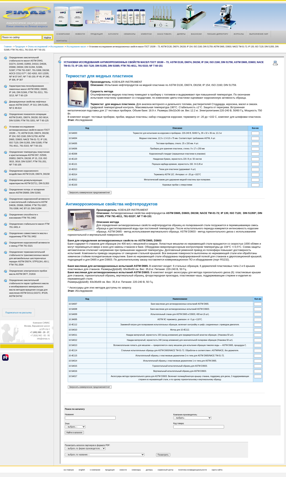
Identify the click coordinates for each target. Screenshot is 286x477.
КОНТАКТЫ (61, 41)
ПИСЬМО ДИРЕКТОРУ (217, 34)
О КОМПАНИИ (63, 34)
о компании (95, 470)
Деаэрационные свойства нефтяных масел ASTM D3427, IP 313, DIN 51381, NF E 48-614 (29, 104)
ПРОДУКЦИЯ (97, 34)
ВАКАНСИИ (196, 34)
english (82, 470)
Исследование (57, 47)
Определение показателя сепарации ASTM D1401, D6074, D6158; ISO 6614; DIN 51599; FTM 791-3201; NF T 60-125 (29, 117)
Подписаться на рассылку (18, 312)
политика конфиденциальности (192, 470)
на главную (69, 470)
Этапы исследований (37, 47)
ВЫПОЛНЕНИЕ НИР (258, 34)
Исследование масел (76, 47)
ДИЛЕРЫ (181, 34)
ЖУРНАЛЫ (239, 34)
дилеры (149, 470)
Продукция (20, 47)
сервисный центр (165, 470)
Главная (8, 47)
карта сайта (217, 470)
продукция (110, 470)
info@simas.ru (43, 339)
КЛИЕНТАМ (146, 34)
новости (123, 470)
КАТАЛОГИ (113, 34)
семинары (136, 470)
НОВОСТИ (80, 34)
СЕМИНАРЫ (129, 34)
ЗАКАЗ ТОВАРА (164, 34)
